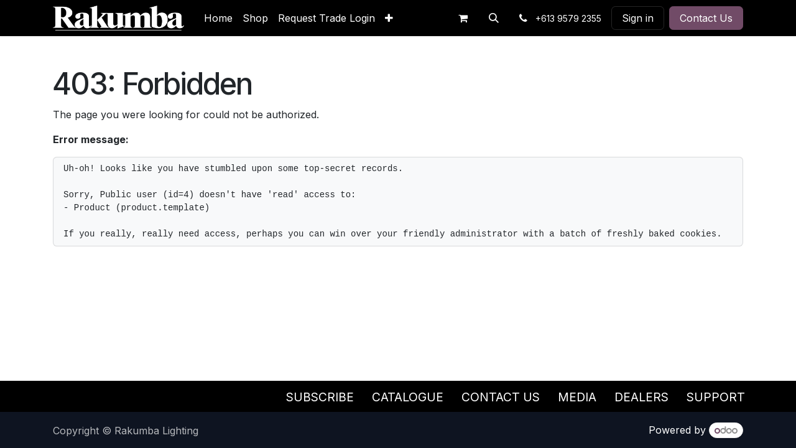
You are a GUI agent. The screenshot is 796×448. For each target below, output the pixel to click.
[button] (494, 18)
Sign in (638, 18)
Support (716, 397)
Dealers (641, 397)
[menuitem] (218, 18)
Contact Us (706, 18)
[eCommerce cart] (463, 18)
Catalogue (407, 397)
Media (577, 397)
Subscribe (320, 397)
